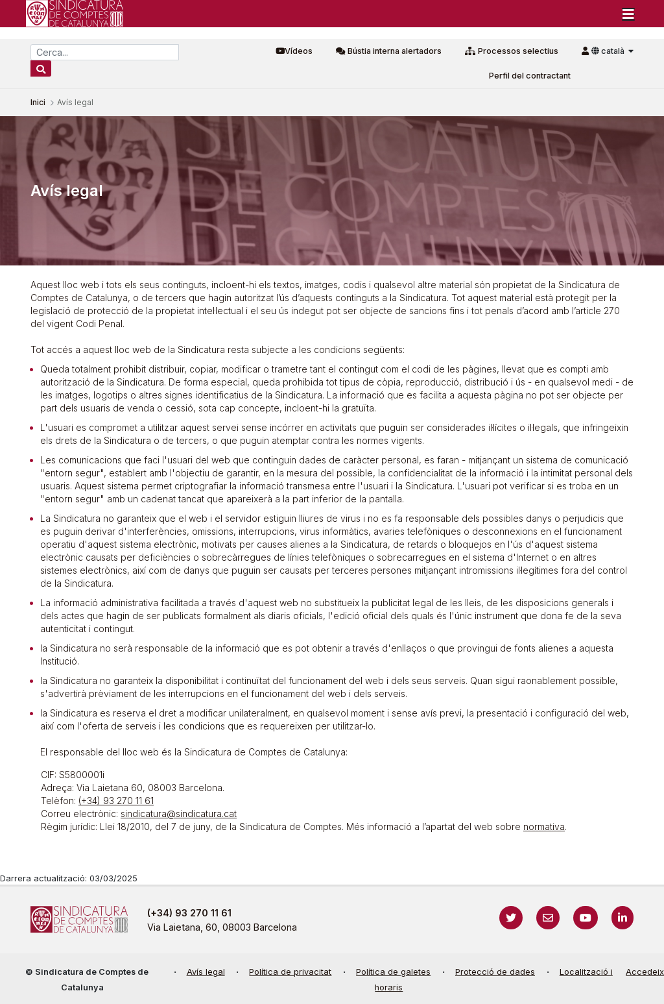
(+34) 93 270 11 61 (116, 800)
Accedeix (645, 972)
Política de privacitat (290, 972)
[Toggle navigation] (628, 13)
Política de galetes (393, 972)
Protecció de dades (495, 972)
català (608, 51)
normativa (544, 826)
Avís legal (206, 972)
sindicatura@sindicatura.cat (179, 813)
